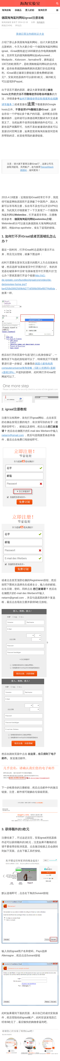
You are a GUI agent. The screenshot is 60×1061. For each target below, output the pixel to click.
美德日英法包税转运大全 (30, 34)
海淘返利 (40, 22)
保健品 (18, 10)
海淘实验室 (30, 3)
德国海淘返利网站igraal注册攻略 (23, 17)
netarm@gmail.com (13, 435)
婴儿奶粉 (29, 10)
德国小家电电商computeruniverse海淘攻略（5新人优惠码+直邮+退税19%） (29, 368)
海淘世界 (42, 10)
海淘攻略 (6, 10)
